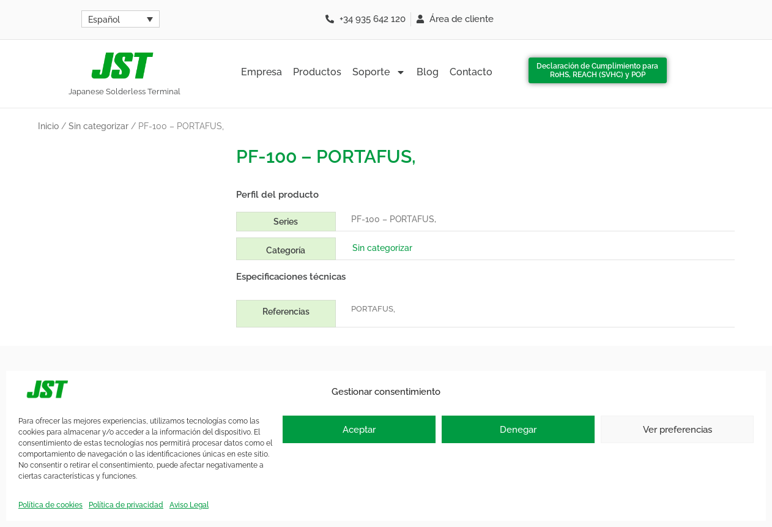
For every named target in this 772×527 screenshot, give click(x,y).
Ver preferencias (677, 429)
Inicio (48, 126)
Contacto (471, 72)
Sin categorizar (98, 126)
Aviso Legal (189, 505)
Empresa (261, 72)
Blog (428, 72)
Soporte (379, 72)
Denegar (518, 429)
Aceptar (359, 429)
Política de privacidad (126, 505)
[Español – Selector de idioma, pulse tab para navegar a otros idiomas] (120, 19)
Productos (317, 72)
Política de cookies (50, 505)
